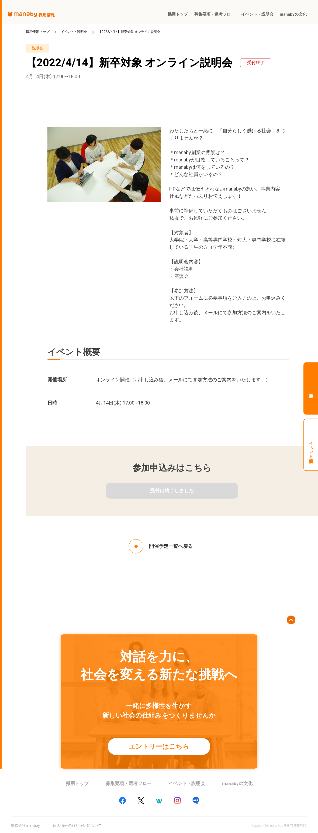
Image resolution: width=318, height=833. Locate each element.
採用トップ (77, 783)
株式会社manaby (25, 825)
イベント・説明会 (74, 32)
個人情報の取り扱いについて (77, 825)
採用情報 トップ (37, 32)
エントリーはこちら (159, 746)
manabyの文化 (237, 783)
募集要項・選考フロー (128, 783)
